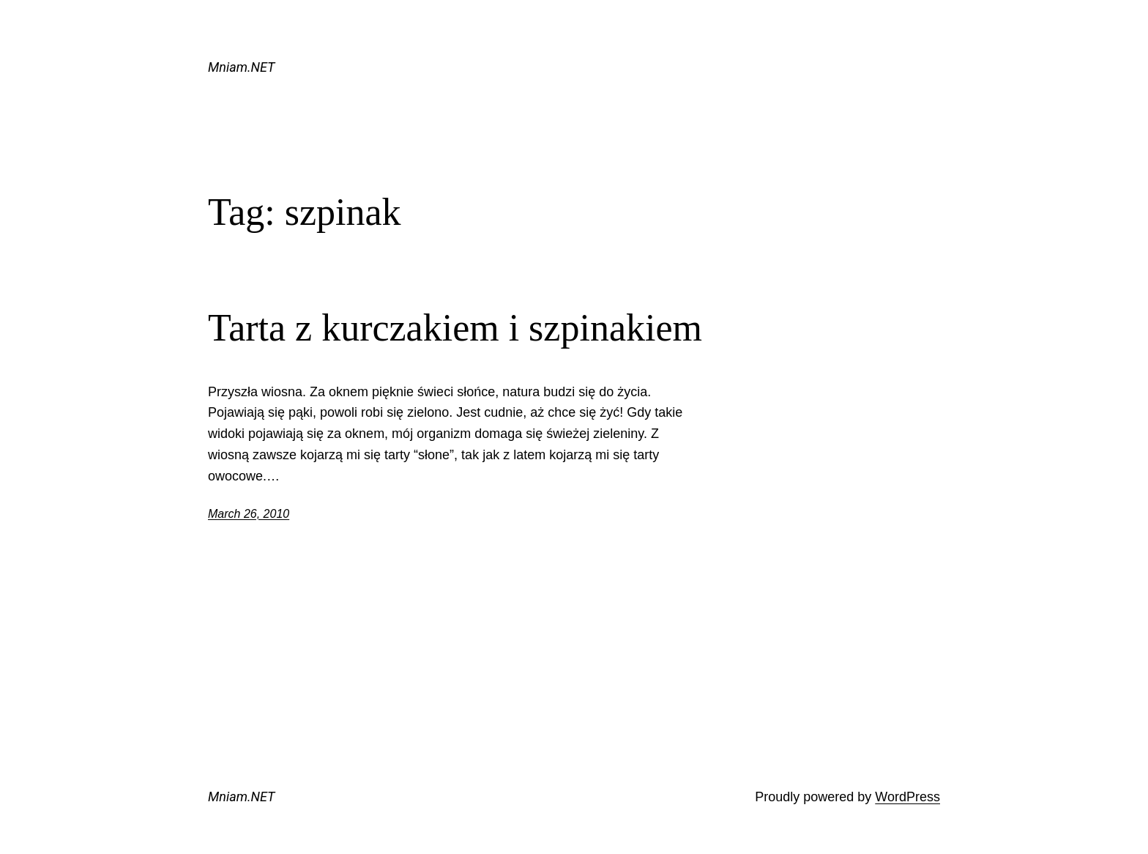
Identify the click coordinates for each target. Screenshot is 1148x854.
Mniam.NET (241, 67)
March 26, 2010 (248, 514)
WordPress (907, 797)
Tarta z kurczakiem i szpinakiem (455, 328)
